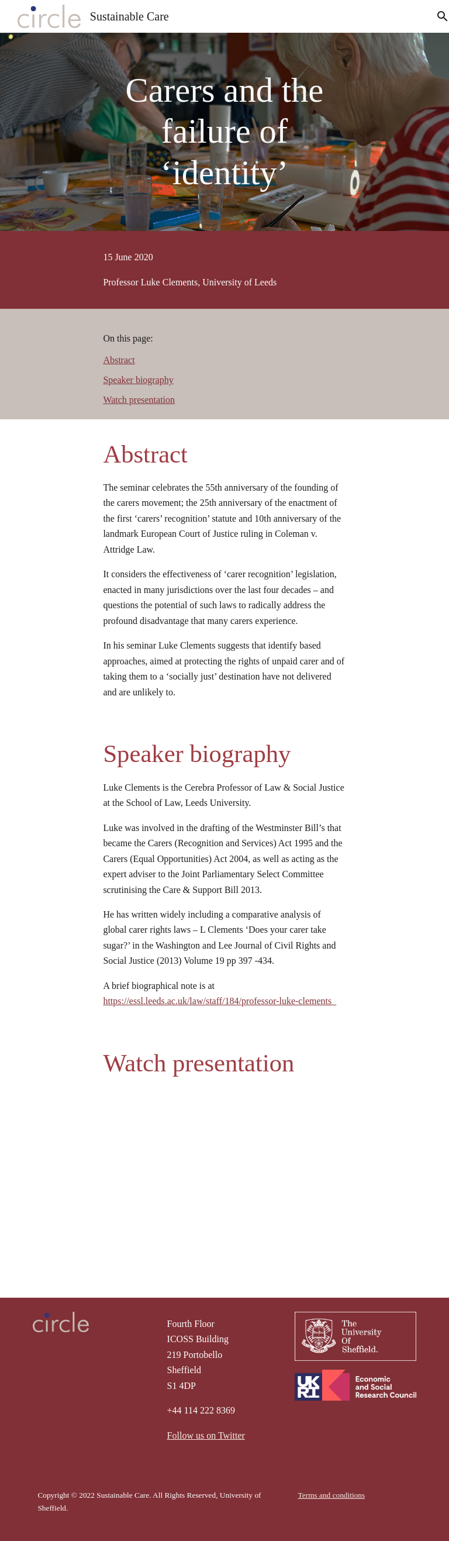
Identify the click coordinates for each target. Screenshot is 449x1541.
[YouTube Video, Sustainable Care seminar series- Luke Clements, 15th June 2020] (224, 1175)
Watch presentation (139, 400)
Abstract (118, 360)
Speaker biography (138, 380)
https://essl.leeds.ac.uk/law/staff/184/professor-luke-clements (219, 1001)
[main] (224, 131)
